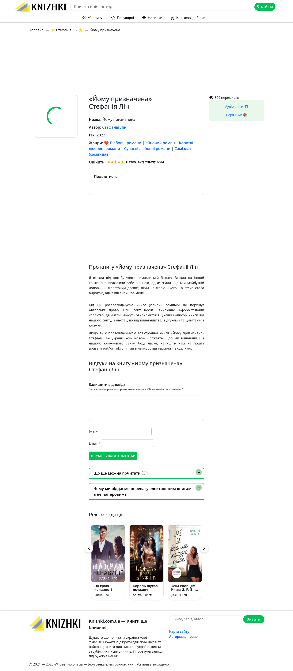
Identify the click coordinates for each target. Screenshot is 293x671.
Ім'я (93, 431)
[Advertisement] (149, 65)
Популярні (125, 17)
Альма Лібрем (142, 595)
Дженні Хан (179, 595)
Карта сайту (179, 631)
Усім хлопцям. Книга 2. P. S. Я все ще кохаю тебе (184, 587)
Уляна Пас (101, 595)
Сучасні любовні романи (147, 148)
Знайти (265, 7)
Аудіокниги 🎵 (236, 106)
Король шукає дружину (145, 587)
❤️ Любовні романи (122, 142)
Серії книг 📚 (236, 115)
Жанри (93, 17)
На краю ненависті (103, 587)
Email (94, 443)
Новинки (155, 17)
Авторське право (183, 636)
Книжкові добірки (190, 17)
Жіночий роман (160, 142)
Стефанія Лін (114, 127)
